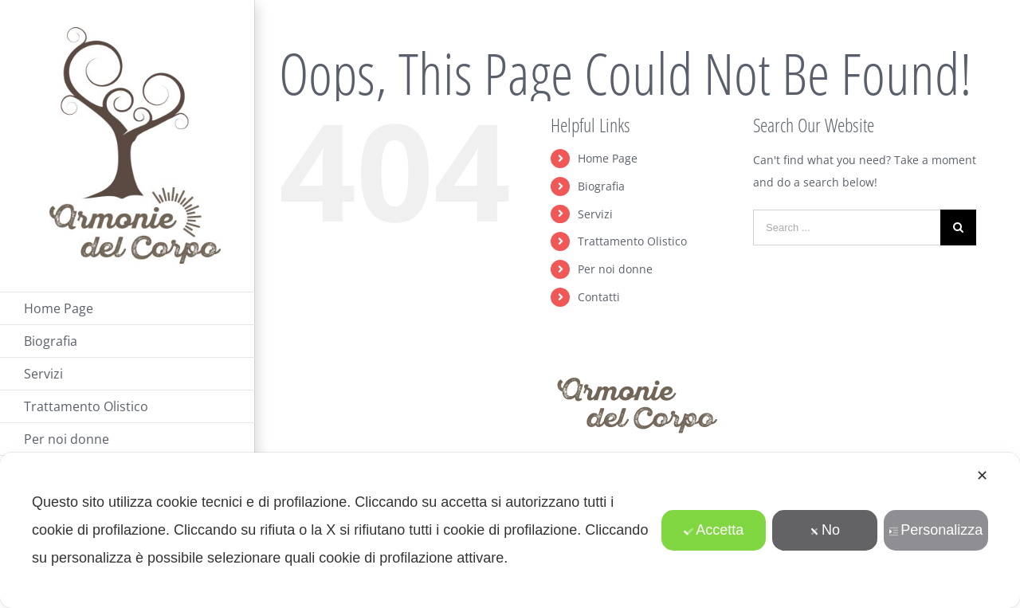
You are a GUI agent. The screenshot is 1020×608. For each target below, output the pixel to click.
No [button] (825, 530)
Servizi (595, 214)
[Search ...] (846, 227)
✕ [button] (982, 476)
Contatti (599, 296)
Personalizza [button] (936, 530)
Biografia (601, 186)
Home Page (608, 158)
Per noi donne (615, 269)
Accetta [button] (713, 530)
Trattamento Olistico (632, 241)
